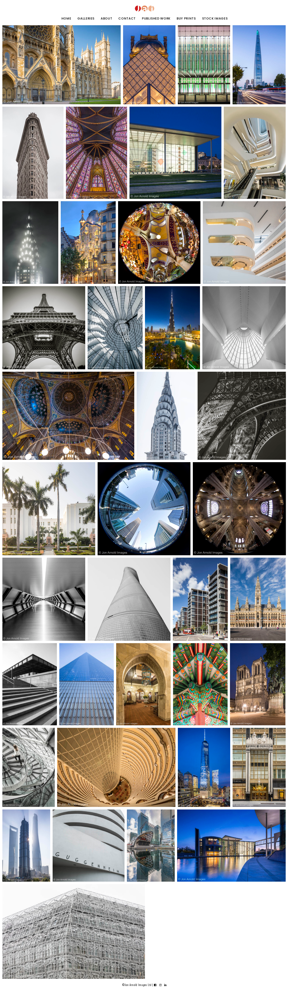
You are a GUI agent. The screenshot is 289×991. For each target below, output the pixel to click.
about (106, 18)
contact (127, 18)
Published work (156, 18)
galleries (86, 18)
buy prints (186, 18)
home (66, 18)
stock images (215, 18)
